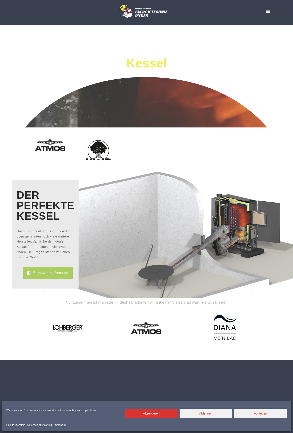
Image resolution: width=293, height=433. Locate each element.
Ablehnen (205, 413)
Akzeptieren (151, 413)
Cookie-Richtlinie (15, 425)
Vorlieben (260, 413)
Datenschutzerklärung (39, 425)
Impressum (60, 425)
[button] (268, 11)
